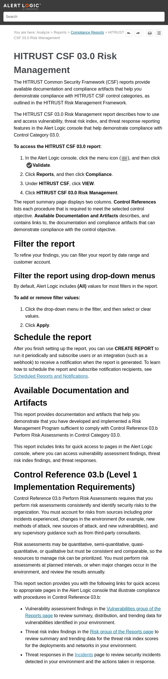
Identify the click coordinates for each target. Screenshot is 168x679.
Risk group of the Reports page (121, 631)
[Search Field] (84, 17)
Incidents (84, 654)
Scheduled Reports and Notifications (51, 376)
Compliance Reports (87, 32)
